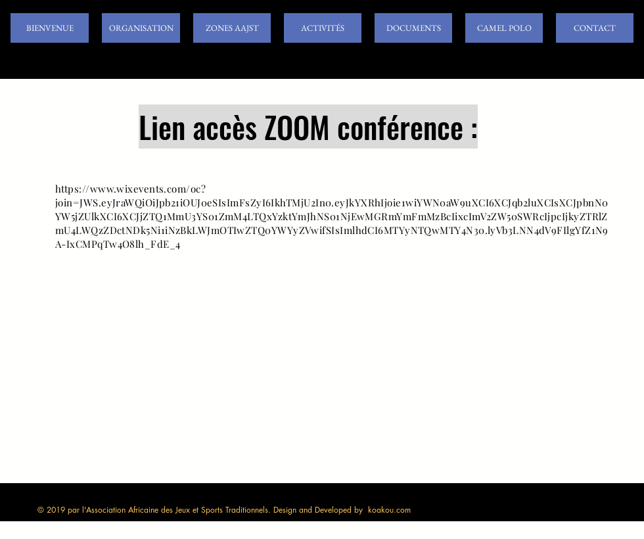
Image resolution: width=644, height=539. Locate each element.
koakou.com (389, 509)
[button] (141, 28)
